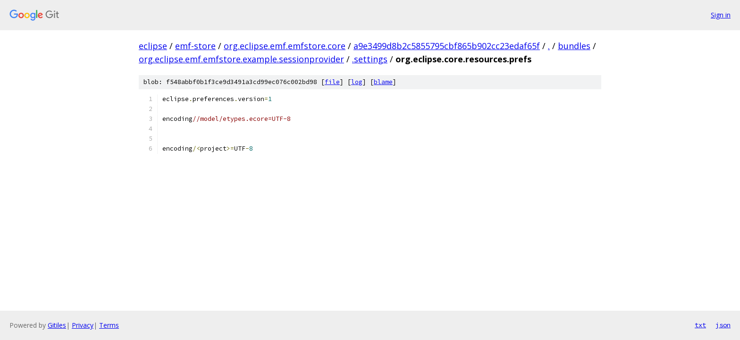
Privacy (82, 325)
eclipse (153, 45)
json (723, 325)
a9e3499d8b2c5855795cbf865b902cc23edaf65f (446, 45)
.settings (369, 59)
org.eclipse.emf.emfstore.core (284, 45)
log (356, 82)
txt (700, 325)
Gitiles (57, 325)
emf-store (195, 45)
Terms (109, 325)
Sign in (721, 14)
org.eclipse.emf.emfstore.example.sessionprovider (241, 59)
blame (383, 82)
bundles (574, 45)
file (332, 82)
